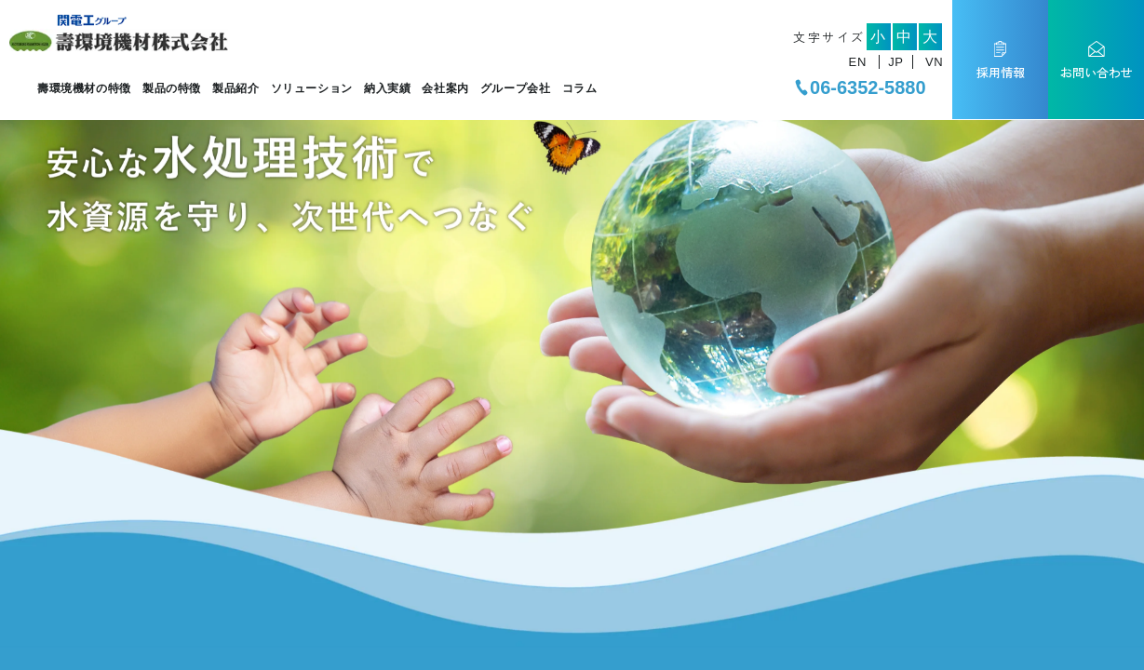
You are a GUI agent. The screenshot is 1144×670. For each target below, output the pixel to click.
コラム (580, 88)
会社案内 (445, 88)
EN (858, 62)
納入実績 (387, 88)
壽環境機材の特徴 (84, 88)
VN (934, 62)
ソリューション (312, 88)
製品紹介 (235, 88)
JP (895, 62)
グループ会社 (515, 88)
